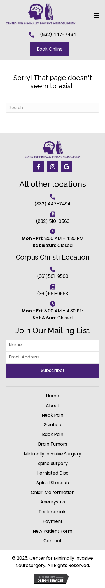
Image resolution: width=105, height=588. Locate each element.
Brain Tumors (52, 444)
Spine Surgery (53, 463)
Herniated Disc (52, 473)
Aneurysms (52, 502)
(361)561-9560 (52, 276)
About (52, 405)
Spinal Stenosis (52, 483)
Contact (52, 540)
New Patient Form (52, 531)
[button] (38, 166)
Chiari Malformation (52, 492)
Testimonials (52, 511)
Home (52, 395)
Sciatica (52, 424)
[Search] (52, 108)
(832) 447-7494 (58, 34)
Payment (53, 521)
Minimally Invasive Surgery (52, 454)
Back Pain (52, 434)
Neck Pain (52, 415)
